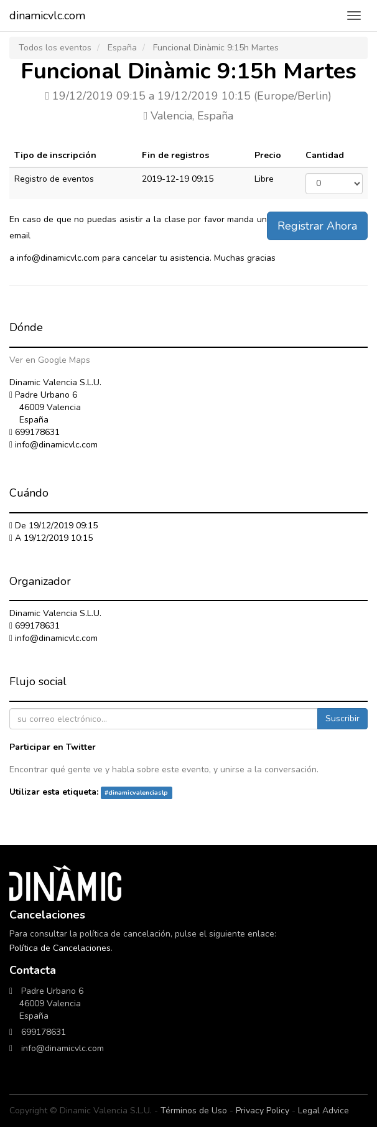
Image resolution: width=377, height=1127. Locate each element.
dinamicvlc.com (47, 15)
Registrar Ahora (317, 225)
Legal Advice (323, 1110)
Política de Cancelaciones (60, 948)
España (122, 48)
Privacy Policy (262, 1110)
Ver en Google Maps (49, 360)
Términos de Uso (194, 1110)
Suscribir (342, 718)
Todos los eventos (55, 48)
